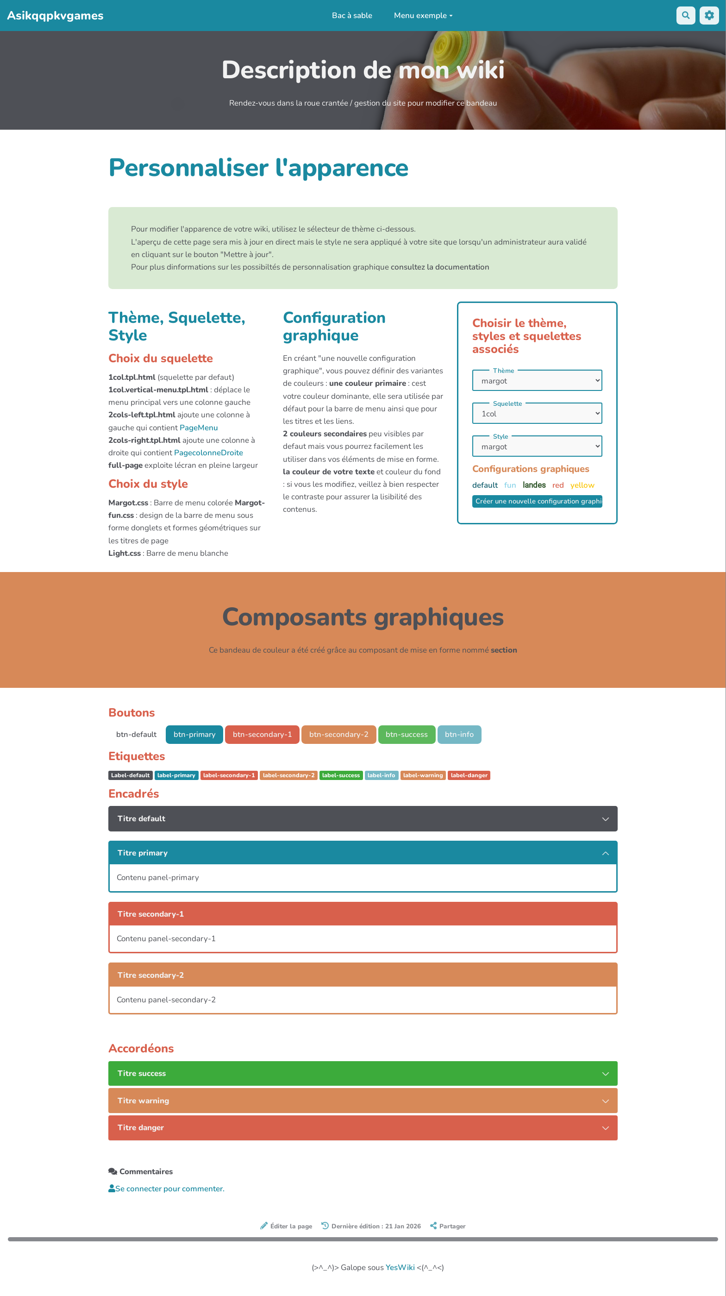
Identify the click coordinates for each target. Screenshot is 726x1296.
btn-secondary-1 (265, 734)
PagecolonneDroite (208, 452)
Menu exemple (423, 15)
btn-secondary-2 (343, 734)
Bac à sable (352, 15)
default (486, 485)
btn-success (412, 734)
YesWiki (400, 1268)
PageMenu (199, 427)
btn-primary (196, 734)
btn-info (465, 734)
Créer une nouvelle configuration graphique (539, 501)
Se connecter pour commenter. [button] (166, 1189)
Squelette (507, 404)
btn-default (136, 734)
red (559, 485)
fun (511, 485)
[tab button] (363, 819)
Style (500, 437)
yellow (582, 485)
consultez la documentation (440, 267)
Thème (503, 371)
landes (535, 485)
